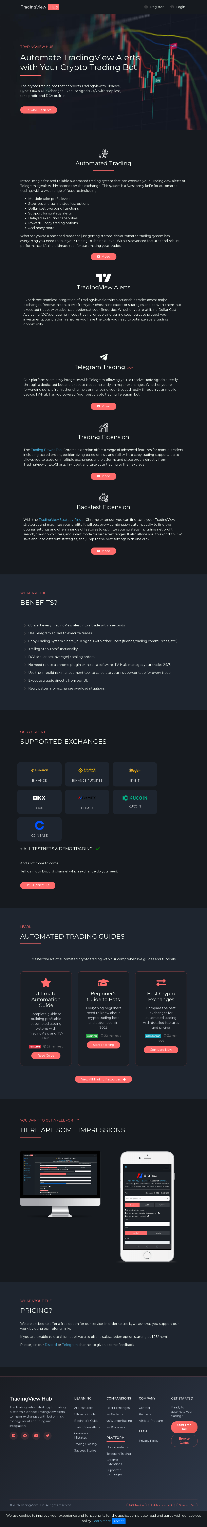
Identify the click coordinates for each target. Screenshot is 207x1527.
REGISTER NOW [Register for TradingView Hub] (38, 110)
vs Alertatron (116, 1414)
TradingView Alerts (87, 1427)
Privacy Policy (148, 1441)
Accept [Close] (119, 1521)
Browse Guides (184, 1441)
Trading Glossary (85, 1444)
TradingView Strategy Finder (62, 520)
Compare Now (161, 1050)
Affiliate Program (151, 1421)
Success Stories (85, 1450)
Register (154, 7)
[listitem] (39, 774)
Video (103, 256)
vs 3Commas (116, 1427)
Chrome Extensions (114, 1462)
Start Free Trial (184, 1427)
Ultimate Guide (85, 1414)
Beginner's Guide (86, 1421)
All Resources (83, 1408)
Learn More (101, 1521)
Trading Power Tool (47, 450)
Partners (145, 1414)
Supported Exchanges (114, 1472)
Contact (144, 1408)
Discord (51, 1345)
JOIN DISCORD (37, 885)
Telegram (70, 1345)
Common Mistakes (81, 1435)
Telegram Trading (119, 1454)
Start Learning (103, 1045)
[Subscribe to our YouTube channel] (36, 1435)
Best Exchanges (118, 1408)
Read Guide (46, 1055)
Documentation (118, 1447)
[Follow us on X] (47, 1435)
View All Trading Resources (103, 1079)
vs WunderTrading (119, 1421)
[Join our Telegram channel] (25, 1435)
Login (177, 7)
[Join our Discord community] (14, 1435)
